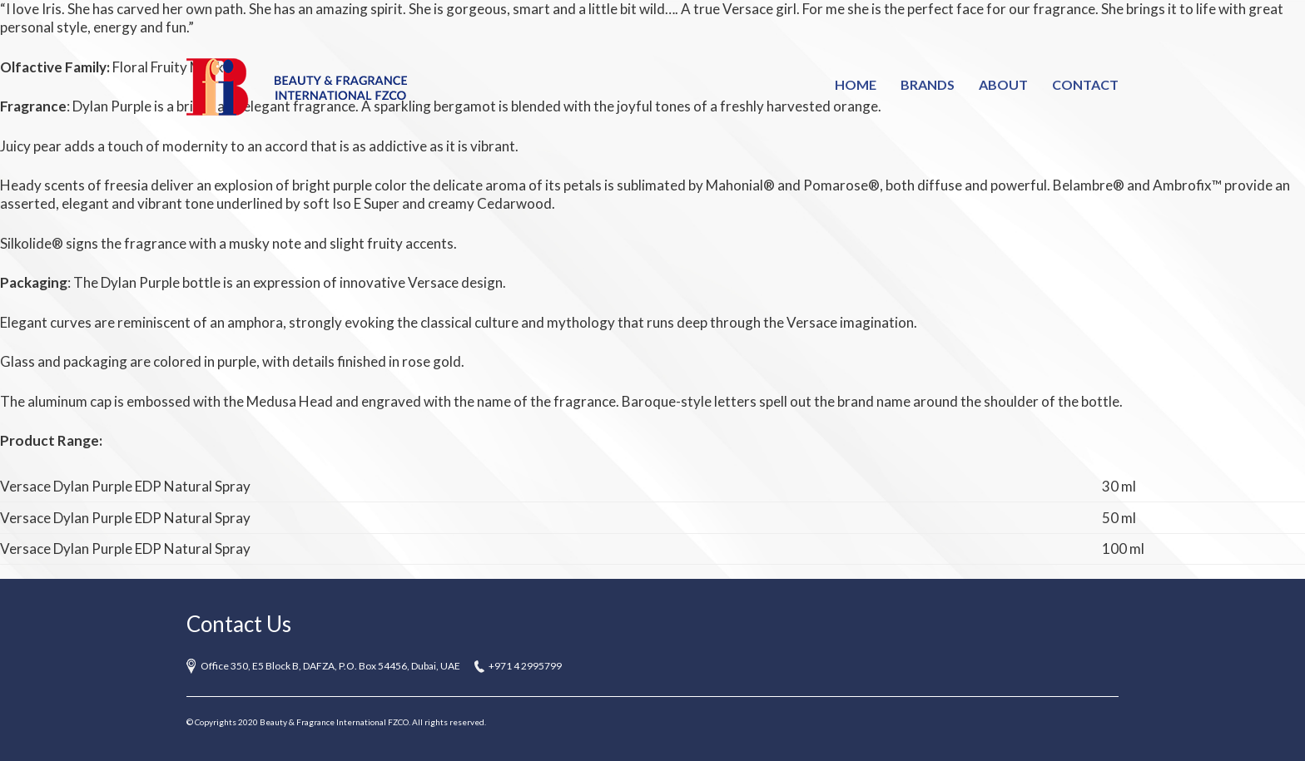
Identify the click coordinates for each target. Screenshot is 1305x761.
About (1003, 84)
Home (855, 84)
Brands (928, 84)
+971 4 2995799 (525, 666)
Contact (1085, 84)
